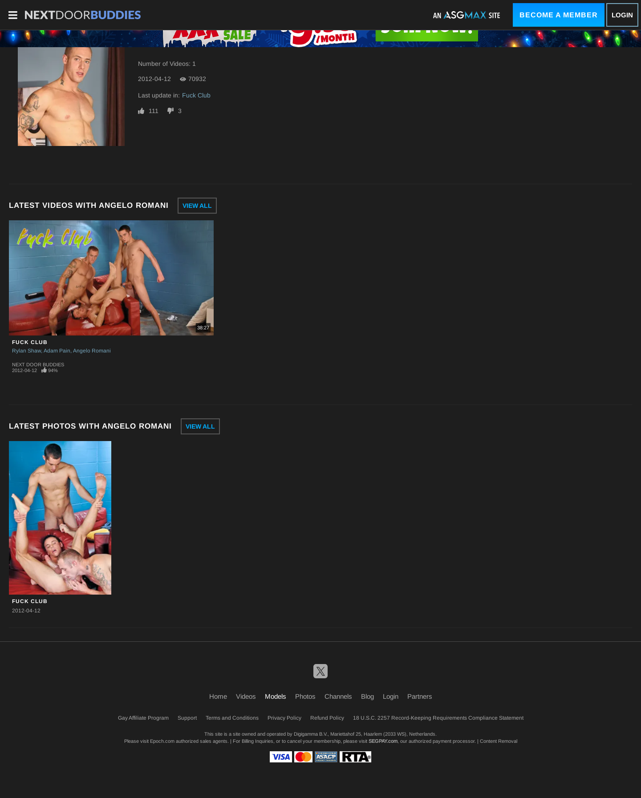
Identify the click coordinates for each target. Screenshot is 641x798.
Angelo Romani (92, 351)
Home (218, 696)
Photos (305, 696)
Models (275, 696)
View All (197, 205)
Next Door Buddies (38, 364)
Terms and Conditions (232, 718)
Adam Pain (57, 351)
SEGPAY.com (383, 741)
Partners (419, 696)
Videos (246, 696)
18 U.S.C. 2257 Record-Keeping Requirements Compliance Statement (438, 718)
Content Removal (498, 741)
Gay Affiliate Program (143, 718)
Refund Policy (327, 718)
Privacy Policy (284, 718)
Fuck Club (196, 95)
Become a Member (558, 15)
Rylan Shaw (26, 351)
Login (622, 15)
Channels (338, 696)
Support (187, 718)
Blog (367, 696)
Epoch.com (162, 741)
